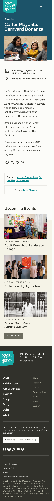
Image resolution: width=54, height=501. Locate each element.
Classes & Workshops (27, 177)
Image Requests (10, 464)
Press (35, 401)
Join (6, 409)
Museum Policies (10, 468)
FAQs (35, 396)
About (36, 378)
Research (37, 383)
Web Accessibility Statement (15, 477)
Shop (6, 399)
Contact (36, 387)
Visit (6, 378)
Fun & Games (22, 180)
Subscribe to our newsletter (19, 440)
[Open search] (41, 6)
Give (6, 414)
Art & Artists (11, 388)
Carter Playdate (29, 190)
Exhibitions (10, 383)
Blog (6, 404)
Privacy (6, 472)
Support (37, 406)
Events (7, 394)
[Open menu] (47, 6)
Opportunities (39, 392)
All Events (16, 336)
